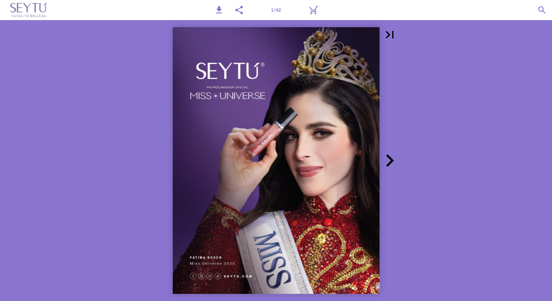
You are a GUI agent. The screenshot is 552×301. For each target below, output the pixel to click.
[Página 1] (276, 10)
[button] (219, 10)
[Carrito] (313, 10)
